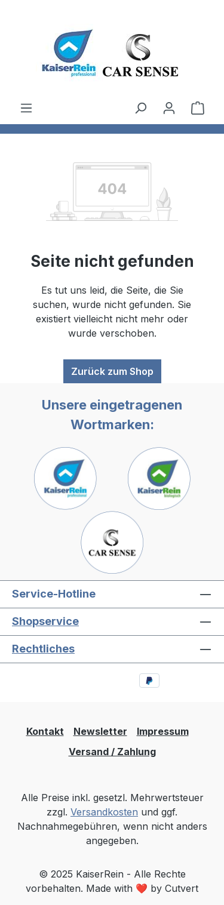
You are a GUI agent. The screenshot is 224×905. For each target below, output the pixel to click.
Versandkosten (104, 812)
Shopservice (45, 621)
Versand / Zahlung (112, 752)
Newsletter (100, 731)
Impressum (163, 731)
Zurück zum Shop (112, 371)
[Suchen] (140, 107)
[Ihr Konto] (169, 107)
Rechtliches (43, 648)
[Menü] (26, 107)
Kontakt (45, 731)
